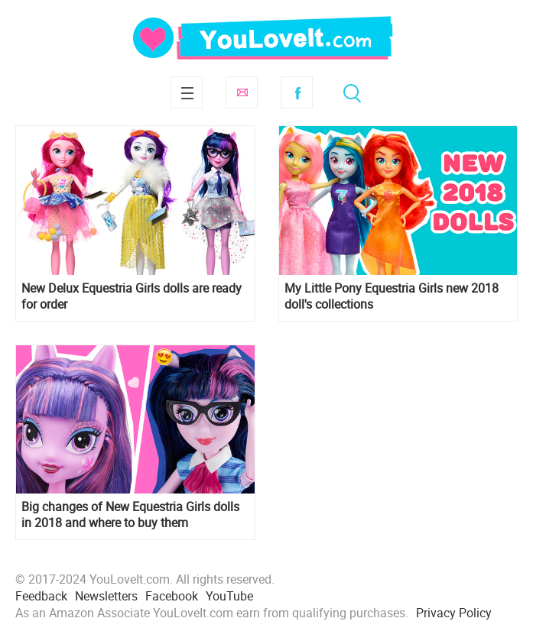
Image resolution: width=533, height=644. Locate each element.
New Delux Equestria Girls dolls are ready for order (131, 296)
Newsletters (106, 595)
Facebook (297, 92)
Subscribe (242, 92)
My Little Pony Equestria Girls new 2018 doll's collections (391, 296)
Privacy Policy (454, 612)
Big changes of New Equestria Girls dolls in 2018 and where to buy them (130, 515)
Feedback (41, 595)
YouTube (229, 595)
